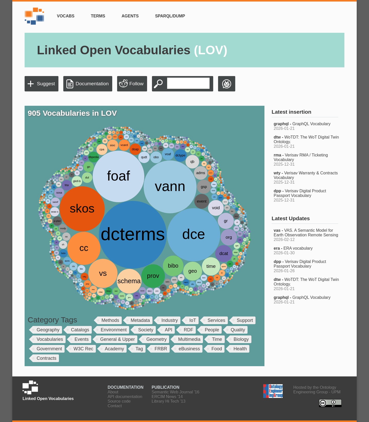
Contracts (46, 358)
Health (240, 348)
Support (245, 320)
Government (49, 348)
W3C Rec (83, 348)
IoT (192, 320)
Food (216, 348)
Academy (114, 348)
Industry (169, 320)
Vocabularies (50, 339)
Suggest (46, 83)
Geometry (156, 339)
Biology (241, 339)
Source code (119, 401)
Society (145, 329)
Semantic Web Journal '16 (175, 392)
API (168, 329)
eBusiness (189, 348)
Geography (48, 329)
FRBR (161, 348)
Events (82, 339)
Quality (238, 329)
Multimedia (189, 339)
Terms (98, 16)
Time (217, 339)
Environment (114, 329)
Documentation (92, 83)
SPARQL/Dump (170, 16)
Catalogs (80, 329)
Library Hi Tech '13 (169, 401)
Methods (110, 320)
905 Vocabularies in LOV (72, 113)
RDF (188, 329)
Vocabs (65, 16)
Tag (139, 348)
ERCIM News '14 (167, 396)
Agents (130, 16)
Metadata (140, 320)
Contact (115, 406)
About (113, 392)
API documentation (125, 396)
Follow (136, 83)
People (212, 329)
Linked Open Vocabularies (132, 50)
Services (216, 320)
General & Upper (117, 339)
